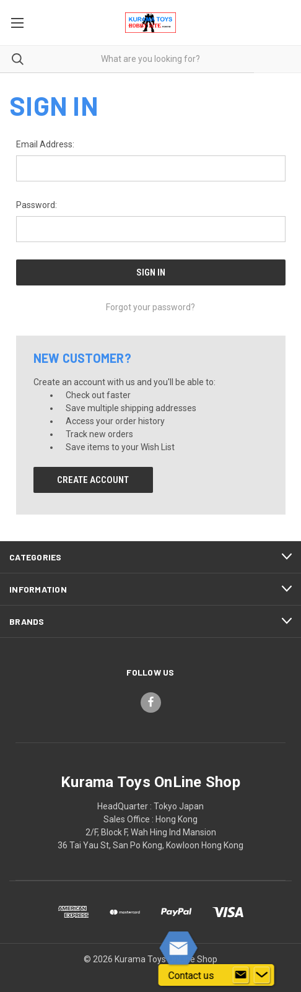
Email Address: (45, 144)
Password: (36, 205)
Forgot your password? (150, 307)
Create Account (93, 479)
